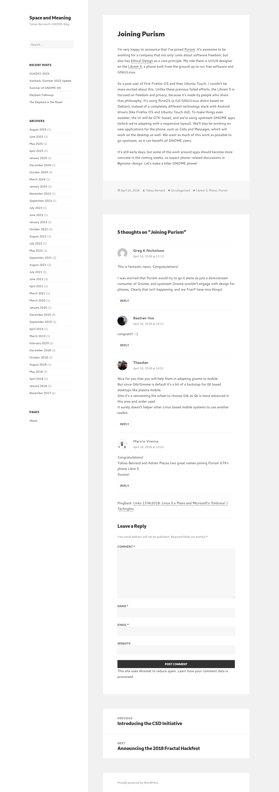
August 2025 (37, 129)
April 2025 (36, 151)
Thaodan (140, 362)
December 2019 (40, 314)
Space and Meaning (50, 17)
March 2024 (37, 179)
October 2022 (38, 229)
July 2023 (35, 208)
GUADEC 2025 (39, 73)
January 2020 (38, 307)
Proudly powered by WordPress (137, 782)
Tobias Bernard (155, 190)
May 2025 (36, 144)
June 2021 (36, 279)
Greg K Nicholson (148, 250)
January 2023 (38, 222)
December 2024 (40, 165)
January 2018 (38, 386)
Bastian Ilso (143, 318)
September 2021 (40, 258)
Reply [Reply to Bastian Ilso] (124, 345)
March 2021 (37, 293)
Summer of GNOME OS (45, 88)
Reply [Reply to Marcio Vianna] (124, 485)
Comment (126, 546)
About (33, 420)
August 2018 (37, 364)
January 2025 (38, 158)
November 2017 (40, 393)
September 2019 (40, 322)
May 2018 (36, 371)
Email (123, 624)
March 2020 (37, 300)
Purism (189, 49)
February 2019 (39, 343)
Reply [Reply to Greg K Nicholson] (124, 300)
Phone (213, 190)
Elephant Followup (41, 95)
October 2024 (38, 172)
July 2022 (35, 243)
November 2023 (40, 193)
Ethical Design (142, 60)
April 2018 (36, 379)
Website (124, 643)
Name (122, 606)
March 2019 (37, 336)
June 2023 (36, 215)
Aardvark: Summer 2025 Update (50, 81)
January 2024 (38, 186)
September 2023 (40, 201)
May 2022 (36, 250)
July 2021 (35, 272)
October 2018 (38, 357)
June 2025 (36, 136)
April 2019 (36, 329)
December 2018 (40, 350)
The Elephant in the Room (46, 102)
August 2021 (37, 265)
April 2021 (36, 286)
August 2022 (37, 236)
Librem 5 (135, 66)
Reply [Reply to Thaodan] (124, 424)
